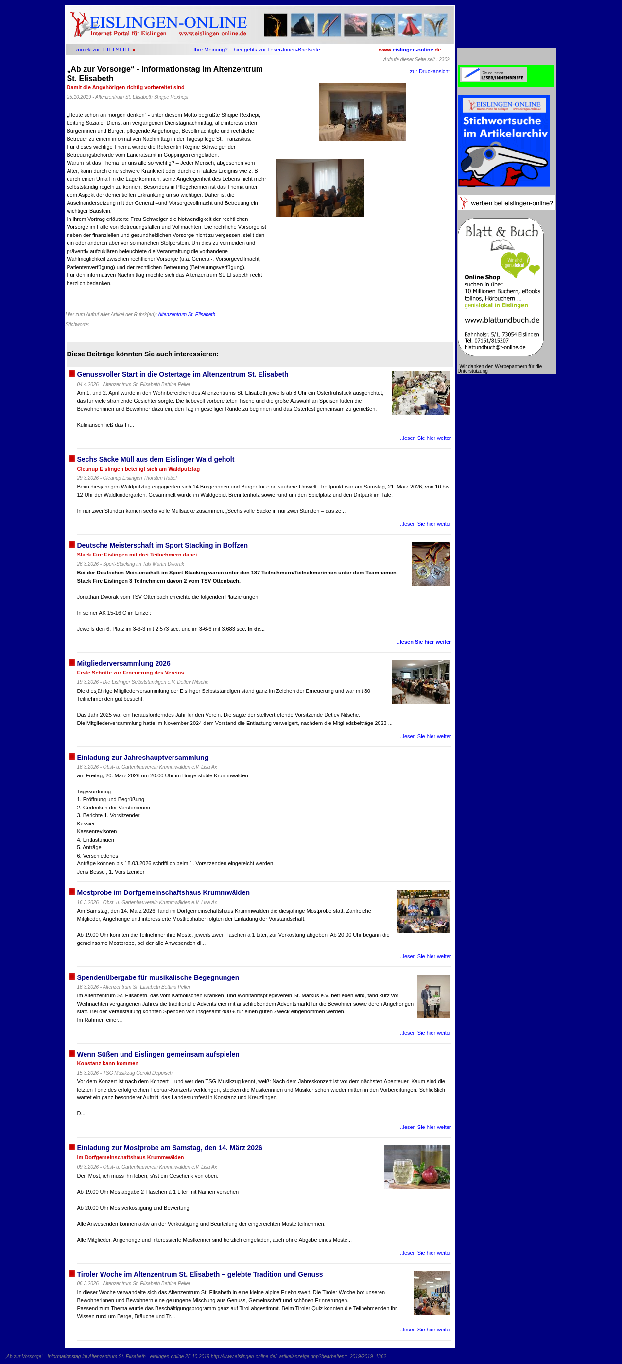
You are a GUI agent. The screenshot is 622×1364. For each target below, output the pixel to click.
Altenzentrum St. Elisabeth (186, 314)
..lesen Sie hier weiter (425, 438)
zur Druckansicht (430, 71)
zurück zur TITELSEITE (103, 49)
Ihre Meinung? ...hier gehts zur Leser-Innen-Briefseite (256, 49)
